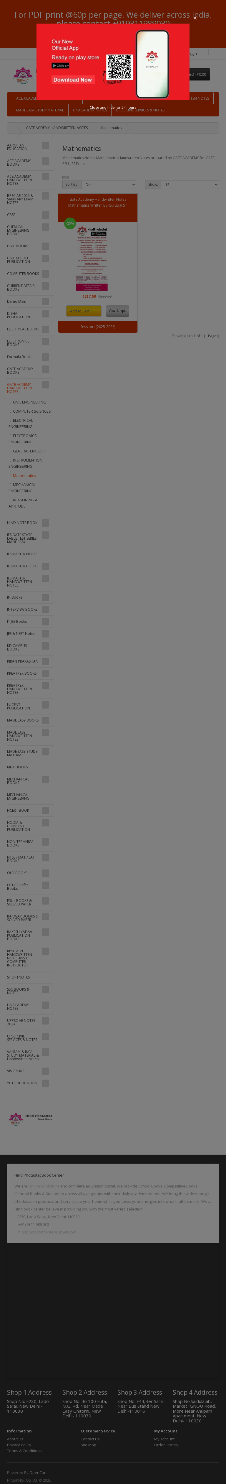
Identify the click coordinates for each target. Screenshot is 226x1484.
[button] (195, 18)
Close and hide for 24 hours (113, 107)
